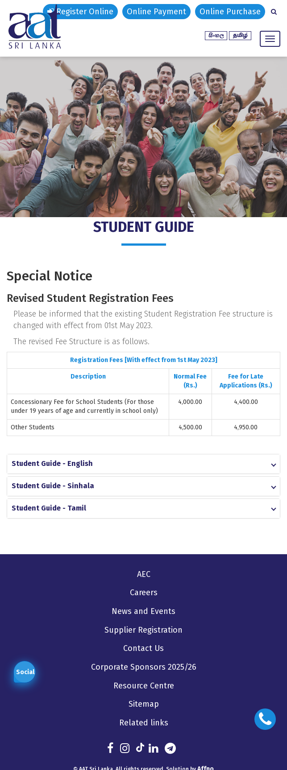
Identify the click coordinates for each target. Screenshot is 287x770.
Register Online (80, 11)
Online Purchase (230, 11)
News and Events (143, 611)
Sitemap (143, 703)
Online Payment (156, 11)
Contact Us (143, 648)
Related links (143, 722)
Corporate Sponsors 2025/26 (143, 666)
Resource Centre (144, 685)
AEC (143, 574)
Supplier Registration (143, 629)
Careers (143, 592)
